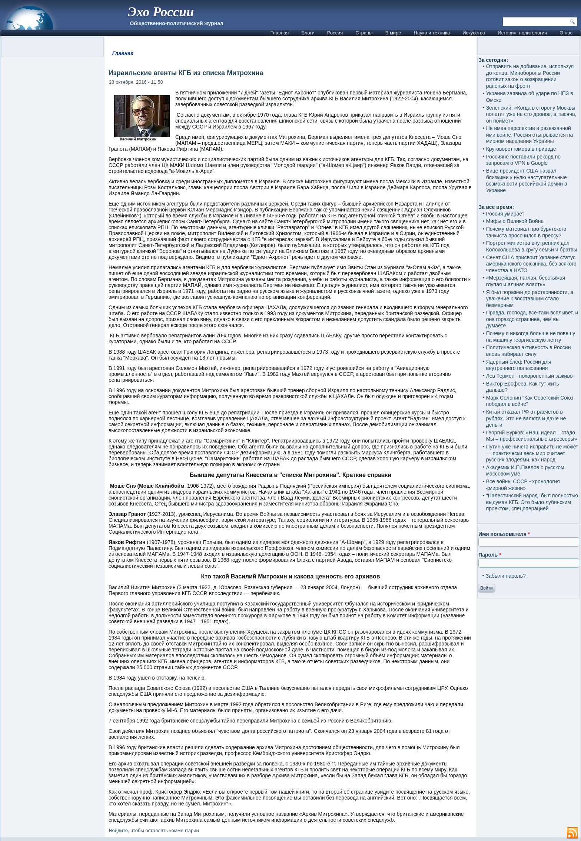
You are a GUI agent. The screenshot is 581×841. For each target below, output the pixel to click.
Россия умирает (505, 214)
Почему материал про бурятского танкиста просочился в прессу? (526, 232)
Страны (363, 33)
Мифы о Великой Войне (515, 221)
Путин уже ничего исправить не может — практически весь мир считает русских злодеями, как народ (532, 453)
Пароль (489, 555)
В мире (393, 33)
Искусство (473, 33)
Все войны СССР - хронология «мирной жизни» (523, 484)
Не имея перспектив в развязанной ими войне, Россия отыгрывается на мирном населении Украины (529, 134)
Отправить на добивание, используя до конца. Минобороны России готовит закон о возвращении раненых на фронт (530, 76)
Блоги (307, 33)
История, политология (522, 33)
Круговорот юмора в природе (521, 149)
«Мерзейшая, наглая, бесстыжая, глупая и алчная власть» (526, 281)
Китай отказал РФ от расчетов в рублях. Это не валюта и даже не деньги (526, 418)
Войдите (118, 830)
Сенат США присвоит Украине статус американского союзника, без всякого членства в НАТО (531, 263)
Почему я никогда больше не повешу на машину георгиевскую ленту (530, 336)
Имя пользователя (504, 534)
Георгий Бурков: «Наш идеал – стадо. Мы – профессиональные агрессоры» (531, 436)
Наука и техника (432, 33)
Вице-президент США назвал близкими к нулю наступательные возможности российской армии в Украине (526, 180)
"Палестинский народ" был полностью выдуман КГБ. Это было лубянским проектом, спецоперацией (532, 502)
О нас (566, 33)
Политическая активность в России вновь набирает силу (528, 350)
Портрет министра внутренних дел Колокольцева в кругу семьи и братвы (531, 246)
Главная (279, 33)
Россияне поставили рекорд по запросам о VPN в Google (523, 160)
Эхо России (161, 11)
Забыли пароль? (506, 576)
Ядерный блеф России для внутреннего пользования (518, 365)
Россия (335, 33)
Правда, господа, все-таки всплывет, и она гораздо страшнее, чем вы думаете (532, 319)
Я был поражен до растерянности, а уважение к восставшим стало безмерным (530, 298)
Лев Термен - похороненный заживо (529, 376)
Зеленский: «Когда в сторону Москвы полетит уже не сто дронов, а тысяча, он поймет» (531, 114)
